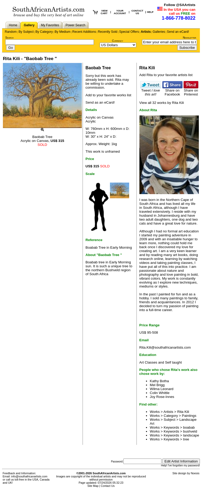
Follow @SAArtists (179, 5)
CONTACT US (137, 12)
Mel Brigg (157, 385)
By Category (44, 32)
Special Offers (129, 32)
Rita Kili (183, 412)
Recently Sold (107, 32)
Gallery (29, 25)
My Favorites (50, 25)
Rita (118, 80)
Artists (146, 32)
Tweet (150, 90)
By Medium (62, 32)
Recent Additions (84, 32)
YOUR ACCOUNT (120, 12)
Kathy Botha (159, 381)
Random (11, 32)
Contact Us (108, 485)
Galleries (159, 32)
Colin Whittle (160, 393)
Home (13, 25)
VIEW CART (104, 12)
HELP (150, 12)
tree (186, 439)
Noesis (195, 473)
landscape (191, 435)
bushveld (190, 431)
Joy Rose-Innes (162, 397)
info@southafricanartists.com (29, 476)
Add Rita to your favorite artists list (166, 75)
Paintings (189, 416)
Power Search (75, 25)
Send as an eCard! (100, 102)
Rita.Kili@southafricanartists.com (165, 347)
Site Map (92, 485)
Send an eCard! (178, 32)
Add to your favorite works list (108, 95)
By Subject (25, 32)
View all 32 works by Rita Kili (161, 103)
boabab (189, 427)
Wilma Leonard (162, 389)
